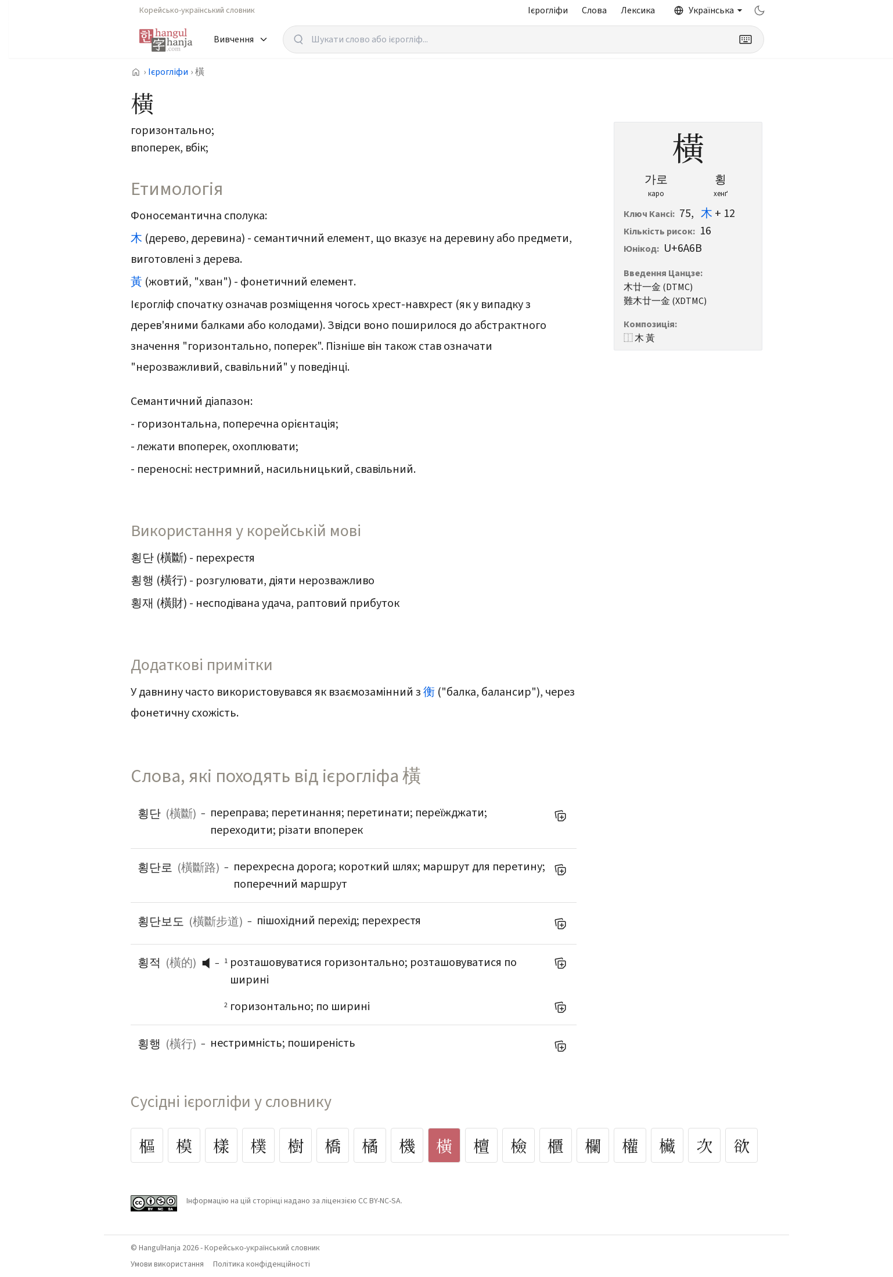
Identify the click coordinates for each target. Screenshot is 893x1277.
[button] (209, 963)
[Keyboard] (745, 39)
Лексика (638, 10)
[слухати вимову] (210, 963)
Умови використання (167, 1264)
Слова (594, 10)
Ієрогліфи (548, 10)
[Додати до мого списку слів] (560, 815)
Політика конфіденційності (261, 1264)
